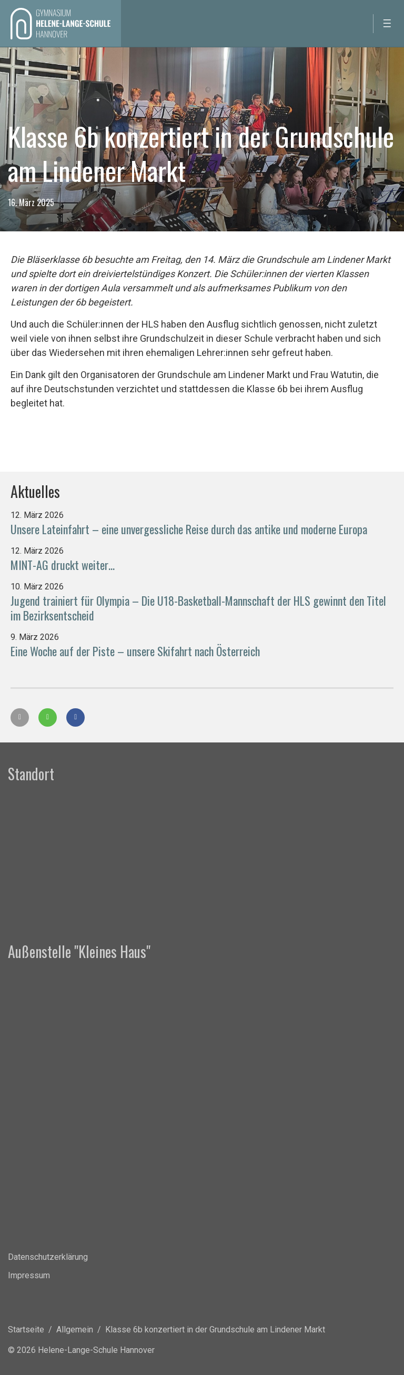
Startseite (26, 1330)
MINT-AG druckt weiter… (63, 564)
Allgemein (74, 1330)
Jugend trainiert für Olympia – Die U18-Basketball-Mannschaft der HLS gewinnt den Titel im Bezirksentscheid (198, 608)
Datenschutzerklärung (48, 1257)
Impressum (29, 1275)
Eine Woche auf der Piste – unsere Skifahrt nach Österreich (135, 651)
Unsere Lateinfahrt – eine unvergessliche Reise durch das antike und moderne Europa (189, 529)
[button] (20, 717)
